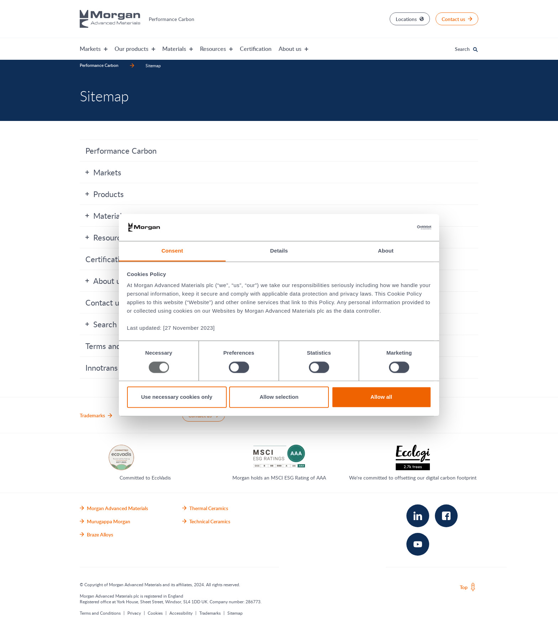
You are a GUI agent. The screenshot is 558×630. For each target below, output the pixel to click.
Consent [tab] (172, 251)
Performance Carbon (121, 150)
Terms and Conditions (100, 613)
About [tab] (386, 251)
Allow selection (278, 397)
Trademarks (210, 613)
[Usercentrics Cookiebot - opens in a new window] (400, 227)
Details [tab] (279, 251)
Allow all (381, 397)
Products (104, 194)
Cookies (155, 613)
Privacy (134, 613)
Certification (256, 49)
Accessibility (181, 613)
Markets (103, 172)
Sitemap (235, 613)
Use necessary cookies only (176, 397)
